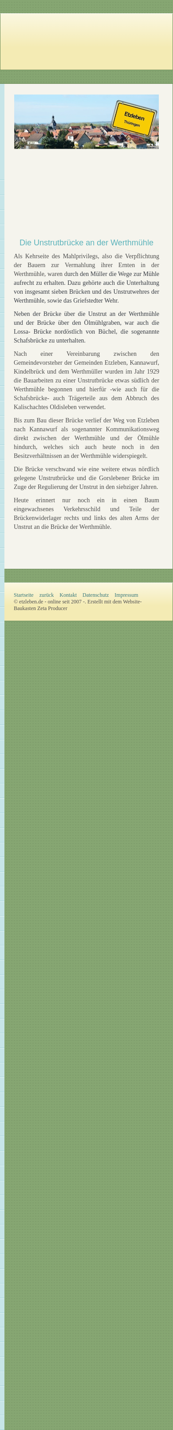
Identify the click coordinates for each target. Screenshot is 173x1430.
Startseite (24, 595)
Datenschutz (96, 595)
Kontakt (68, 595)
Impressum (126, 595)
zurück (46, 595)
